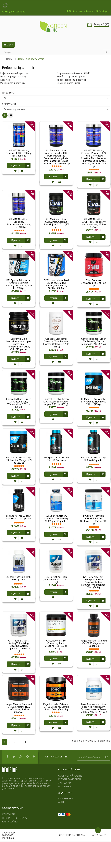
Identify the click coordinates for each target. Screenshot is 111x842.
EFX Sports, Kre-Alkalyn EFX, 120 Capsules (56, 459)
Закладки (64, 783)
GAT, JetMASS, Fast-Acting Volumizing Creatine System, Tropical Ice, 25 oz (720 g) (18, 645)
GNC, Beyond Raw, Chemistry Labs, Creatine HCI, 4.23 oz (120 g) (56, 644)
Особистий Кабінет (71, 775)
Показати (8, 93)
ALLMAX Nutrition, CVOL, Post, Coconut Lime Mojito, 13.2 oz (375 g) (56, 223)
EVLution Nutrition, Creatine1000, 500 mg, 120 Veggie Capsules (56, 518)
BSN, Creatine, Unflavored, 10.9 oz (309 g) (94, 283)
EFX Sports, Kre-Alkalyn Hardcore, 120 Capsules (19, 517)
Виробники (65, 798)
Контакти (8, 814)
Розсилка (64, 786)
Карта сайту (10, 821)
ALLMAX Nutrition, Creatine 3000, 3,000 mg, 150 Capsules (18, 153)
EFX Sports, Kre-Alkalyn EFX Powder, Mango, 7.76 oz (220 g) (19, 460)
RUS (5, 7)
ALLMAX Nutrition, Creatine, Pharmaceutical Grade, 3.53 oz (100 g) (19, 223)
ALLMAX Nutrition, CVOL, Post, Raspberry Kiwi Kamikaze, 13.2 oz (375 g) (94, 223)
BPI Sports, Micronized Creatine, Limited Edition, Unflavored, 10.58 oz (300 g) (56, 284)
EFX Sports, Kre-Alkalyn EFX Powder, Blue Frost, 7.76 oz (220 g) (93, 402)
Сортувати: (9, 104)
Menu (8, 44)
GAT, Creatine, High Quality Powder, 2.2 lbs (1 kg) (56, 579)
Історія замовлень (70, 779)
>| (25, 742)
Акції (61, 802)
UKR (5, 3)
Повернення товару (14, 818)
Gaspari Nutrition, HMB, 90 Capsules (18, 578)
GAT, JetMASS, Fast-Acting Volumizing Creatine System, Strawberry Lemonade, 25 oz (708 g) (93, 582)
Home (9, 59)
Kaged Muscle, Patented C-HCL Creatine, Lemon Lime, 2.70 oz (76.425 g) (56, 707)
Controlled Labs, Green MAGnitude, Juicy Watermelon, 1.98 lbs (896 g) (18, 403)
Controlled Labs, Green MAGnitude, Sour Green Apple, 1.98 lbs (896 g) (56, 402)
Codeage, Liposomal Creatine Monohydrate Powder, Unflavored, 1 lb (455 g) (56, 342)
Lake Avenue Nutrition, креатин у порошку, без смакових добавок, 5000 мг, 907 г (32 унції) (94, 708)
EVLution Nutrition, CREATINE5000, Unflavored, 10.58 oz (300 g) (93, 520)
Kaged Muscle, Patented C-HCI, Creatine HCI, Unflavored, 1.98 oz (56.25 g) (19, 708)
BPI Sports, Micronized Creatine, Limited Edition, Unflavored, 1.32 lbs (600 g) (19, 284)
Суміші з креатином (68, 83)
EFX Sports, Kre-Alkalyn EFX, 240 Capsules (93, 459)
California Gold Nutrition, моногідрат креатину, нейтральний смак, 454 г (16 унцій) (18, 343)
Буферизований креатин (14, 73)
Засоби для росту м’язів (30, 59)
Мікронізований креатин (71, 79)
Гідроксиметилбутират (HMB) (74, 73)
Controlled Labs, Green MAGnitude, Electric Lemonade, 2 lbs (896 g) (93, 341)
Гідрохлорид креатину (13, 76)
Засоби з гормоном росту (71, 76)
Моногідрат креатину (12, 83)
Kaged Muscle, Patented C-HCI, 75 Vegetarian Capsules (94, 643)
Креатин (5, 79)
